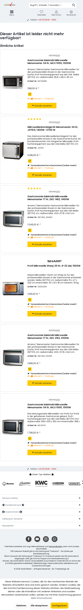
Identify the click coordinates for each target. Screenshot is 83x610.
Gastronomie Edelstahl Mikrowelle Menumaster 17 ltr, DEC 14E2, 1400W (48, 198)
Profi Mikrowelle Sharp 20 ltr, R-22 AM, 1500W (53, 265)
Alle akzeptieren (39, 605)
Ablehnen (21, 605)
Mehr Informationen (41, 598)
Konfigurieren (59, 605)
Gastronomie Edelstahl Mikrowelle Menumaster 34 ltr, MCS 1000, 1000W (49, 62)
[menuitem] (71, 13)
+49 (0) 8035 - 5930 (47, 19)
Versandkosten (55, 546)
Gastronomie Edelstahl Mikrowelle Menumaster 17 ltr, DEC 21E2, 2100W (48, 337)
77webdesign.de (62, 569)
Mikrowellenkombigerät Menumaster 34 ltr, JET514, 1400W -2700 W (52, 129)
